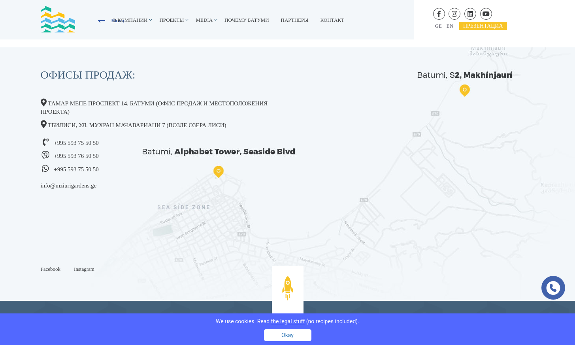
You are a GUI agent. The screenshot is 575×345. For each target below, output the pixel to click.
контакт (332, 20)
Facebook (51, 269)
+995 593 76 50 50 (76, 156)
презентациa (483, 26)
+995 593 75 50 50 (76, 143)
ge (438, 26)
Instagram (84, 269)
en (450, 26)
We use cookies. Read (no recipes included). (287, 321)
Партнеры (295, 20)
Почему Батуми (246, 20)
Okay (287, 335)
